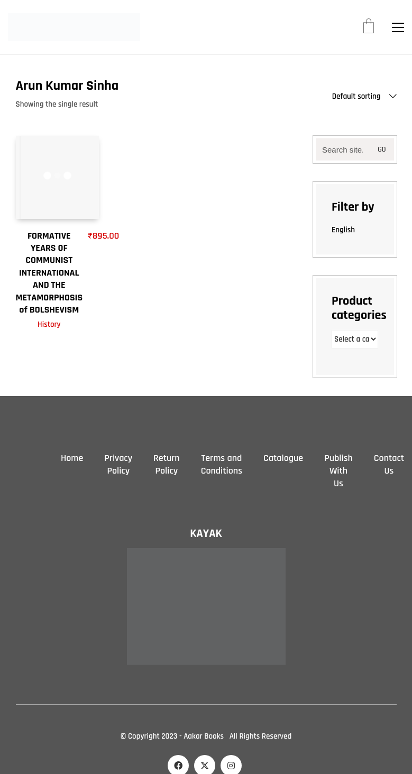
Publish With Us (338, 470)
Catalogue (283, 458)
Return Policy (166, 464)
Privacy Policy (118, 464)
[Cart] (368, 27)
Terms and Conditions (221, 464)
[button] (398, 27)
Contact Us (389, 464)
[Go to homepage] (74, 27)
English (343, 230)
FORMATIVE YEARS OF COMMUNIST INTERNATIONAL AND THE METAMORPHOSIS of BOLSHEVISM (49, 273)
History (49, 324)
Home (72, 458)
